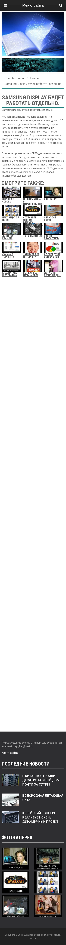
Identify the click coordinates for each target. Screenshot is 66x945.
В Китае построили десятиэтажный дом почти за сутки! (40, 780)
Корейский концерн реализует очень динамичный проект (40, 817)
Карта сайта (10, 752)
